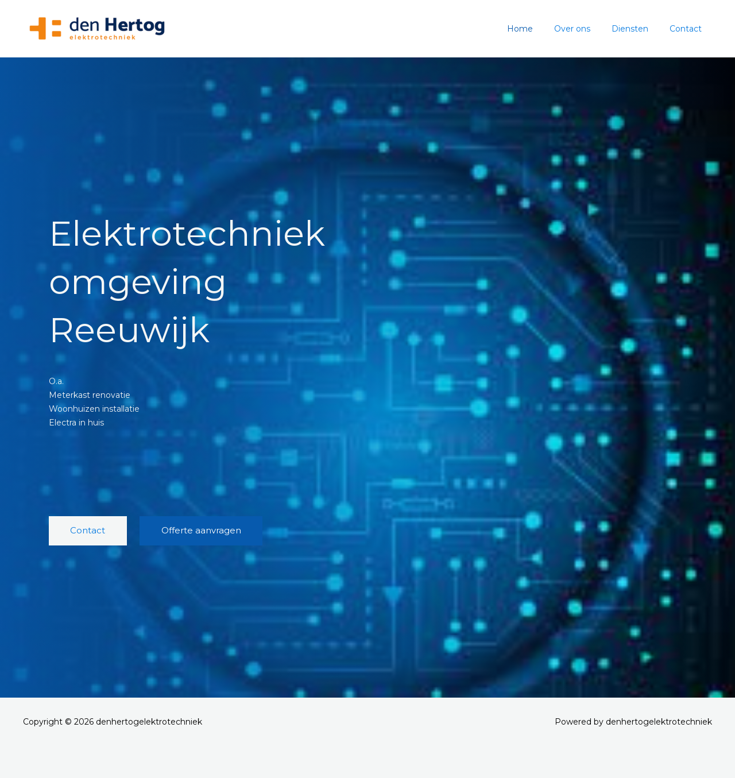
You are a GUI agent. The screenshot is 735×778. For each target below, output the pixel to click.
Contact (688, 29)
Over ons (585, 29)
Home (538, 29)
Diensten (637, 29)
